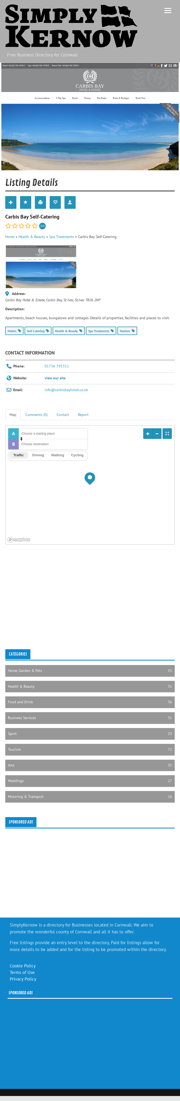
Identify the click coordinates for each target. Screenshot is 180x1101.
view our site (55, 378)
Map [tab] (13, 414)
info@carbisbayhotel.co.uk (66, 389)
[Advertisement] (84, 602)
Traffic (18, 455)
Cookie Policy (23, 966)
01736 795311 (57, 366)
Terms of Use (22, 972)
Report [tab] (83, 414)
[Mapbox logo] (18, 540)
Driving (38, 455)
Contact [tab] (63, 414)
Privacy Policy (23, 979)
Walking (57, 455)
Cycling (77, 455)
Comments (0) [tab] (36, 414)
